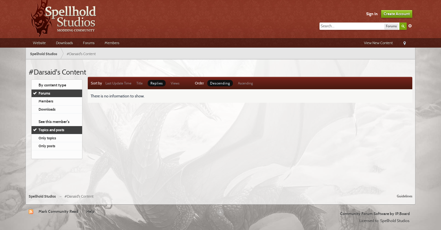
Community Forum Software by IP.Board (375, 213)
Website (39, 43)
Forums (88, 43)
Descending (220, 83)
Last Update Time (118, 83)
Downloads (64, 43)
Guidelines (404, 196)
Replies (156, 83)
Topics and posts (51, 130)
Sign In (372, 13)
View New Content (378, 43)
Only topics (47, 138)
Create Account (397, 13)
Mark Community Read (58, 211)
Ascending (245, 83)
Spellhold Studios (42, 196)
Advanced (410, 26)
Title (139, 83)
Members (112, 43)
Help (90, 211)
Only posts (47, 146)
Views (175, 83)
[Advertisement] (220, 174)
